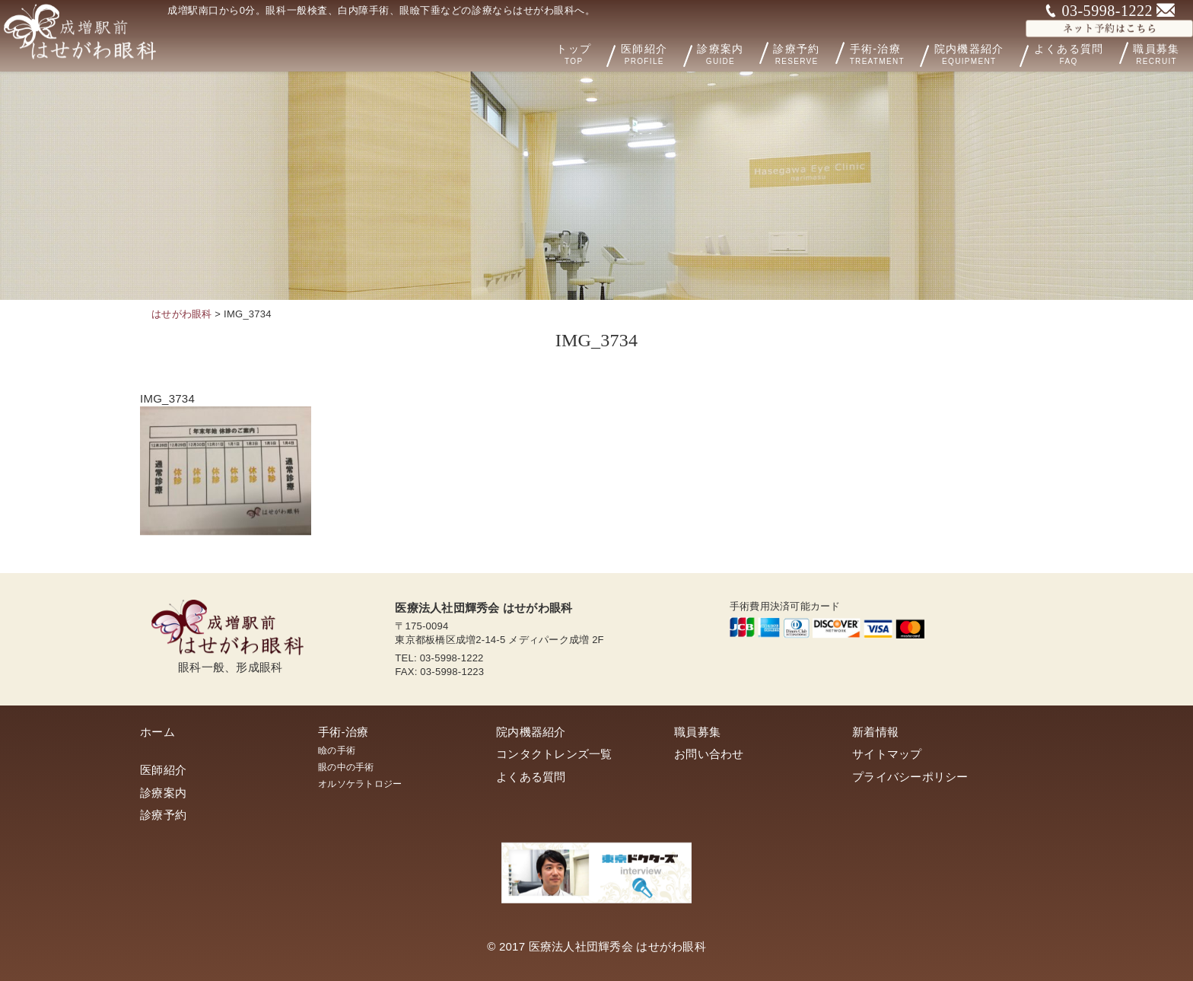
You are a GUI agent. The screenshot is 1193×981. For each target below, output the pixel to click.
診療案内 (738, 52)
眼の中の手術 (346, 767)
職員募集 (697, 731)
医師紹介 (671, 53)
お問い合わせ (709, 753)
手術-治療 (897, 53)
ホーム (157, 731)
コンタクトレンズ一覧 (554, 753)
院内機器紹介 (988, 53)
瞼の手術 (336, 750)
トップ (603, 53)
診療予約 (812, 52)
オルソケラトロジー (360, 784)
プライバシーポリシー (910, 776)
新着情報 (875, 731)
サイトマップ (887, 753)
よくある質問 (1078, 52)
